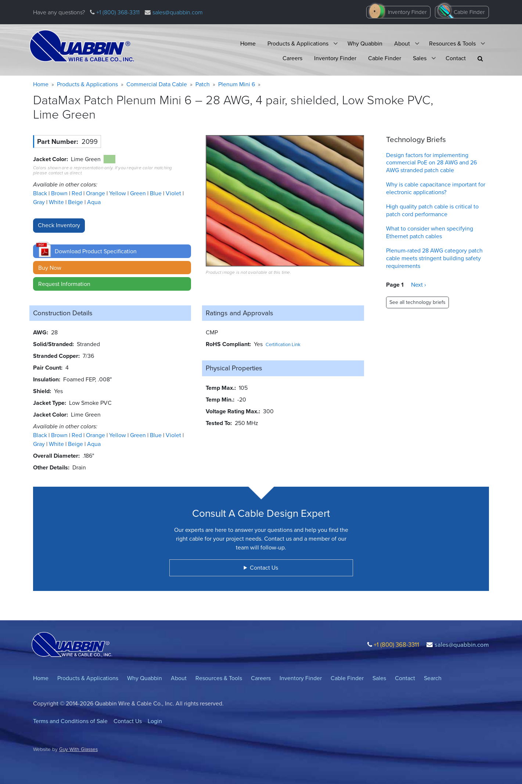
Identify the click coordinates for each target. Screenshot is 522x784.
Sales (419, 58)
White (57, 202)
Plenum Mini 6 (236, 84)
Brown (60, 193)
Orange (96, 193)
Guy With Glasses (78, 749)
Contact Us (128, 721)
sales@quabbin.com (177, 12)
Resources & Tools (452, 43)
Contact (456, 58)
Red (77, 193)
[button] (480, 58)
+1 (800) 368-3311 (117, 12)
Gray (39, 202)
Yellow (118, 193)
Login (155, 721)
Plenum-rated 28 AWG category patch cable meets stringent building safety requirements (434, 258)
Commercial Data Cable (156, 84)
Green (138, 193)
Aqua (94, 202)
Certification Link (283, 344)
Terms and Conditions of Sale (70, 721)
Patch (202, 84)
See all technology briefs (417, 302)
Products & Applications (297, 43)
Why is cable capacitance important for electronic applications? (435, 188)
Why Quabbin (365, 43)
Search (433, 678)
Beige (76, 202)
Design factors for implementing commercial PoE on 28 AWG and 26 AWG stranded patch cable (431, 163)
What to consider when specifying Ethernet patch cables (429, 232)
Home (248, 43)
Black (40, 193)
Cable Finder (469, 12)
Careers (292, 58)
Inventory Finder (407, 12)
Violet (174, 193)
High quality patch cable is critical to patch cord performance (432, 210)
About (402, 43)
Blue (156, 193)
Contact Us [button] (264, 567)
